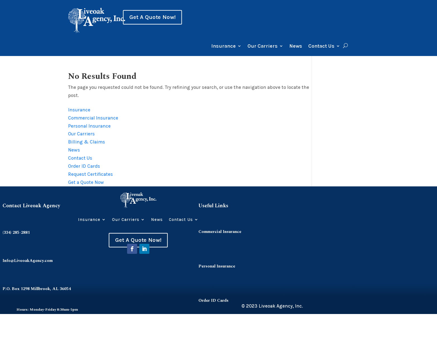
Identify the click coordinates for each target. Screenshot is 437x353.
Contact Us (321, 46)
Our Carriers (262, 46)
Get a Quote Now (86, 182)
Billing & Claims (86, 142)
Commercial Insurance (93, 118)
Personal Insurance (89, 126)
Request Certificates (90, 174)
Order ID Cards (84, 166)
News (295, 46)
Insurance (223, 46)
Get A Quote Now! (152, 17)
